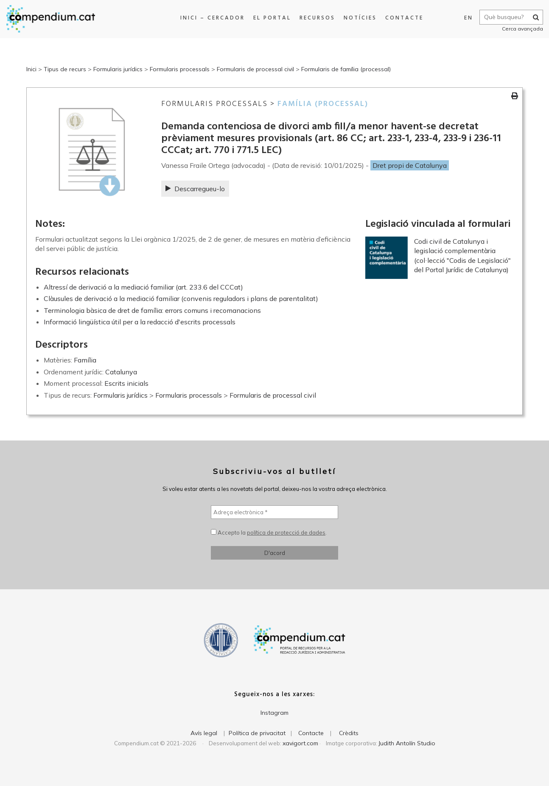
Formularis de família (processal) (346, 69)
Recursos (317, 18)
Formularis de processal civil (255, 69)
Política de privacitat (257, 733)
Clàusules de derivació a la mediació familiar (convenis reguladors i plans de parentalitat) (181, 298)
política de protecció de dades (286, 532)
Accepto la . (269, 532)
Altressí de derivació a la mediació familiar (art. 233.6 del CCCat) (143, 287)
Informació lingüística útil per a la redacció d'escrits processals (139, 322)
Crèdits (349, 733)
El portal (272, 18)
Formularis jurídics (118, 69)
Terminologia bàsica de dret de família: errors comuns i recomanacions (152, 310)
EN (468, 18)
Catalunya (121, 372)
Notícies (360, 18)
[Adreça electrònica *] (274, 512)
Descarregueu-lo (195, 188)
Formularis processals (180, 69)
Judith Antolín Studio (406, 743)
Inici (31, 69)
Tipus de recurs (65, 69)
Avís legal (203, 733)
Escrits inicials (126, 383)
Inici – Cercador (212, 18)
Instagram (274, 712)
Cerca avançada (522, 28)
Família (85, 360)
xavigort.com (300, 743)
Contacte (404, 18)
